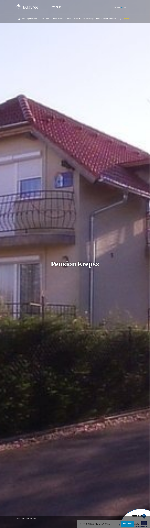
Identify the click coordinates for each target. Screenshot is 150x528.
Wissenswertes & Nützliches (106, 19)
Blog (119, 19)
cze (125, 7)
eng (118, 7)
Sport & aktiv (45, 19)
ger (122, 7)
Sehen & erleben (57, 19)
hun (115, 7)
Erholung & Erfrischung (30, 19)
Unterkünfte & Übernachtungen (83, 19)
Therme (126, 19)
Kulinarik (68, 19)
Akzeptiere (127, 524)
